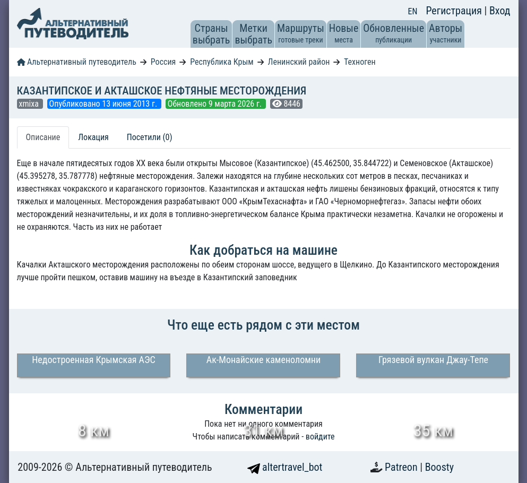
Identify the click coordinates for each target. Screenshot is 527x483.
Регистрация (455, 10)
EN (413, 11)
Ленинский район (299, 62)
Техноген (360, 62)
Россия (163, 62)
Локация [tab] (93, 137)
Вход (500, 10)
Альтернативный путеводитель (76, 62)
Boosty (439, 467)
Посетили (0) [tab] (149, 137)
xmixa (30, 104)
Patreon (402, 467)
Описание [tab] (43, 137)
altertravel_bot (285, 467)
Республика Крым (221, 62)
